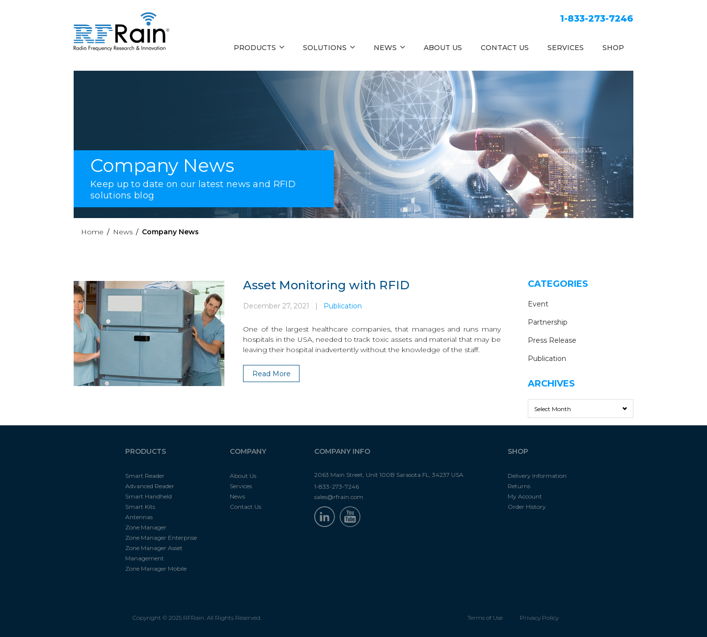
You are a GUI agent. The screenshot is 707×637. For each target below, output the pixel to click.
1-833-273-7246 (596, 18)
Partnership (548, 322)
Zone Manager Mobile (156, 568)
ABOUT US (443, 47)
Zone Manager (145, 527)
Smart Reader (144, 475)
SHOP (613, 47)
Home (92, 231)
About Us (243, 475)
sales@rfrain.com (338, 496)
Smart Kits (140, 506)
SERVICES (565, 47)
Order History (527, 506)
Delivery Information (537, 475)
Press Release (552, 340)
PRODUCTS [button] (259, 47)
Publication (343, 306)
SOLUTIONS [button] (329, 47)
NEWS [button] (389, 47)
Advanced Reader (149, 486)
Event (538, 304)
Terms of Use (485, 617)
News (123, 231)
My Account (525, 496)
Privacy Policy (539, 617)
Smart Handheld (148, 496)
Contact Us (245, 506)
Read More (271, 373)
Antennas (139, 517)
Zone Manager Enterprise (161, 537)
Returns (519, 486)
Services (241, 486)
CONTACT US (505, 47)
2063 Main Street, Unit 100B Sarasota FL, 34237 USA (388, 474)
